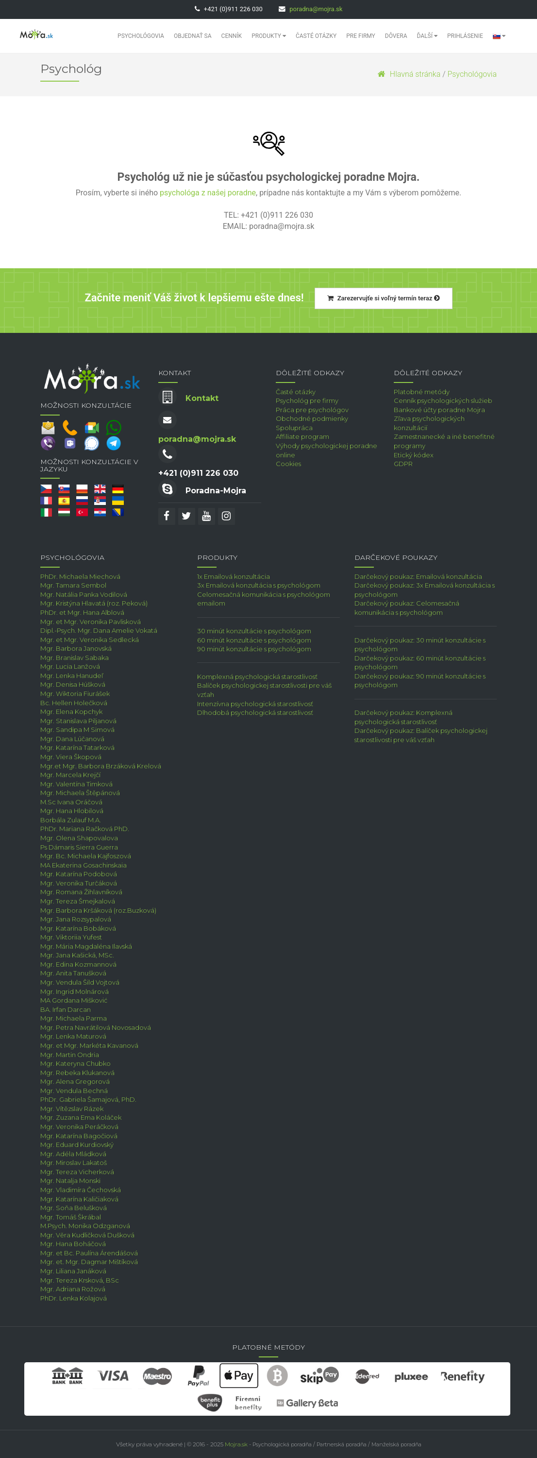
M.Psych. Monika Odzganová (85, 1226)
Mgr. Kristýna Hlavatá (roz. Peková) (94, 603)
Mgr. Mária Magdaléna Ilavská (86, 946)
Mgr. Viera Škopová (70, 757)
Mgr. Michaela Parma (73, 1018)
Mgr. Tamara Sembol (73, 585)
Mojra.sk (236, 1444)
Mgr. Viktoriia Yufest (71, 937)
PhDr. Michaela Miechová (80, 576)
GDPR (403, 464)
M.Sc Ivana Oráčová (71, 802)
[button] (499, 36)
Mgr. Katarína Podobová (78, 874)
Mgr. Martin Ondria (69, 1055)
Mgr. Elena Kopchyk (71, 711)
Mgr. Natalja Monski (70, 1180)
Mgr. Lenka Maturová (73, 1036)
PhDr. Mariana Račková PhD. (84, 829)
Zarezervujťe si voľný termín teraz (383, 298)
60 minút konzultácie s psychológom (254, 640)
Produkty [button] (269, 36)
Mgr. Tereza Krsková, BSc (79, 1280)
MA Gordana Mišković (73, 1000)
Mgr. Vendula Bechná (74, 1090)
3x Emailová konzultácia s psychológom (258, 585)
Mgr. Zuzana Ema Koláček (80, 1117)
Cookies (288, 464)
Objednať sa (193, 36)
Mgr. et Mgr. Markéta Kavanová (89, 1045)
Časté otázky (316, 36)
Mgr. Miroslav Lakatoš (73, 1162)
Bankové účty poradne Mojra (439, 410)
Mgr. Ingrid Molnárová (74, 991)
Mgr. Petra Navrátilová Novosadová (95, 1027)
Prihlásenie (465, 36)
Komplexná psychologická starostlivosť (257, 676)
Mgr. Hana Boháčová (73, 1244)
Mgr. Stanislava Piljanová (78, 721)
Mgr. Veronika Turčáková (78, 883)
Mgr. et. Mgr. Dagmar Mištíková (89, 1262)
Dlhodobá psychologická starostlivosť (255, 712)
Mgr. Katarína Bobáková (78, 928)
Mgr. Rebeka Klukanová (77, 1072)
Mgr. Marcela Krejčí (70, 775)
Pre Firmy (360, 36)
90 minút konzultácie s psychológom (254, 649)
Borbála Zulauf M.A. (70, 820)
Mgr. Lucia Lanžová (70, 666)
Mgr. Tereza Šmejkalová (77, 901)
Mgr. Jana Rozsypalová (75, 919)
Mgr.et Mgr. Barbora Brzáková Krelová (100, 766)
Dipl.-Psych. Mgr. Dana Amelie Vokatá (98, 630)
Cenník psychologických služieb (443, 400)
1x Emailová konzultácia (233, 576)
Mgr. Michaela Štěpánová (80, 793)
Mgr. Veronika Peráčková (79, 1126)
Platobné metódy (422, 392)
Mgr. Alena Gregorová (75, 1081)
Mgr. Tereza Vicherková (77, 1172)
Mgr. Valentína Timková (76, 784)
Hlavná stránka (409, 74)
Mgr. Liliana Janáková (73, 1271)
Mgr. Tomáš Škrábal (70, 1217)
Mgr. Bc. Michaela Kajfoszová (85, 856)
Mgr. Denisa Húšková (72, 684)
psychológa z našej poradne (208, 192)
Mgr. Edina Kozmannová (78, 964)
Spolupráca (294, 428)
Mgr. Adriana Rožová (72, 1289)
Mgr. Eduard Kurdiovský (77, 1144)
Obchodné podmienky (312, 418)
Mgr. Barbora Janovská (76, 648)
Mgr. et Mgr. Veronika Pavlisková (90, 621)
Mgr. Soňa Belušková (73, 1208)
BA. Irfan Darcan (65, 1009)
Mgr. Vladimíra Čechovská (80, 1190)
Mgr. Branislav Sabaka (74, 657)
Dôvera (396, 36)
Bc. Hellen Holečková (73, 703)
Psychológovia (140, 36)
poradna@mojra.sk (315, 9)
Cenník (231, 36)
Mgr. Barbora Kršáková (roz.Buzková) (98, 910)
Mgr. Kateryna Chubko (75, 1063)
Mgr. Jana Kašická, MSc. (77, 955)
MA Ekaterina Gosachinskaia (83, 865)
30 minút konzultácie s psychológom (254, 631)
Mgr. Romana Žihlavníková (81, 892)
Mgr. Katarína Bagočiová (78, 1136)
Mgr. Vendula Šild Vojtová (79, 982)
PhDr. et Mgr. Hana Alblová (82, 612)
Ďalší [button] (427, 36)
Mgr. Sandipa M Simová (77, 729)
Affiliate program (302, 436)
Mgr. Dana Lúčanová (72, 739)
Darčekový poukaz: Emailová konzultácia (418, 576)
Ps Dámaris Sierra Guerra (79, 847)
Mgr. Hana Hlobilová (71, 811)
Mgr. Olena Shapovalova (79, 838)
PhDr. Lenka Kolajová (73, 1298)
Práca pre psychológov (312, 410)
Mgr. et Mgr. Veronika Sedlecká (89, 639)
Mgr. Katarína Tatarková (77, 747)
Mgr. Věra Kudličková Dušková (87, 1235)
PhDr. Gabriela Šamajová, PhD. (88, 1099)
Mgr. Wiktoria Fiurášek (75, 693)
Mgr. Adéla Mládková (73, 1154)
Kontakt (201, 398)
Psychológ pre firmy (307, 400)
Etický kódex (414, 455)
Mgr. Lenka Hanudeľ (71, 675)
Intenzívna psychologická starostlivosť (255, 704)
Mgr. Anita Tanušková (73, 973)
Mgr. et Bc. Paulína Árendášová (89, 1253)
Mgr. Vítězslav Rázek (71, 1108)
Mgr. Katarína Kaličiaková (79, 1199)
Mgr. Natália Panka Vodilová (83, 594)
